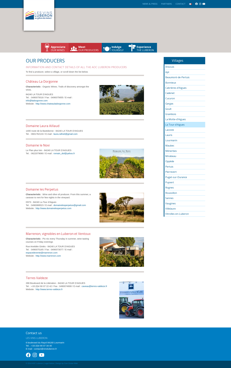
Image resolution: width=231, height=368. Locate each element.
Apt (167, 72)
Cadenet (170, 93)
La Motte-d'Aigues (175, 119)
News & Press (149, 3)
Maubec (169, 145)
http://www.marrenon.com (48, 255)
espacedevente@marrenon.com (42, 252)
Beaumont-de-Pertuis (177, 77)
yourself (117, 48)
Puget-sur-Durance (176, 177)
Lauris (168, 135)
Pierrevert (171, 171)
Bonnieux (170, 82)
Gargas (169, 103)
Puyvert (169, 182)
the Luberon (145, 48)
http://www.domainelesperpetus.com (53, 208)
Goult (168, 109)
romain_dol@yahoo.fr (64, 153)
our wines (58, 48)
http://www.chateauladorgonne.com (53, 103)
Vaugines (170, 203)
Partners (166, 3)
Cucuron (170, 98)
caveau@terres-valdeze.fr (94, 286)
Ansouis (169, 66)
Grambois (170, 114)
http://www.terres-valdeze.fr (49, 289)
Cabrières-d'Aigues (176, 87)
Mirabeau (170, 156)
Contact (180, 3)
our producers (88, 48)
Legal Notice (49, 363)
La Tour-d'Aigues (175, 124)
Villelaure (170, 208)
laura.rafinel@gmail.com (66, 134)
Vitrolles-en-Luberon (177, 213)
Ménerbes (171, 151)
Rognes (169, 187)
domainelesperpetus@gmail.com (70, 205)
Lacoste (169, 129)
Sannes (169, 198)
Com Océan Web (71, 363)
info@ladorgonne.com (37, 100)
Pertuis (169, 166)
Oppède (169, 161)
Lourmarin (171, 140)
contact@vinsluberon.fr (45, 349)
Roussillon (171, 193)
